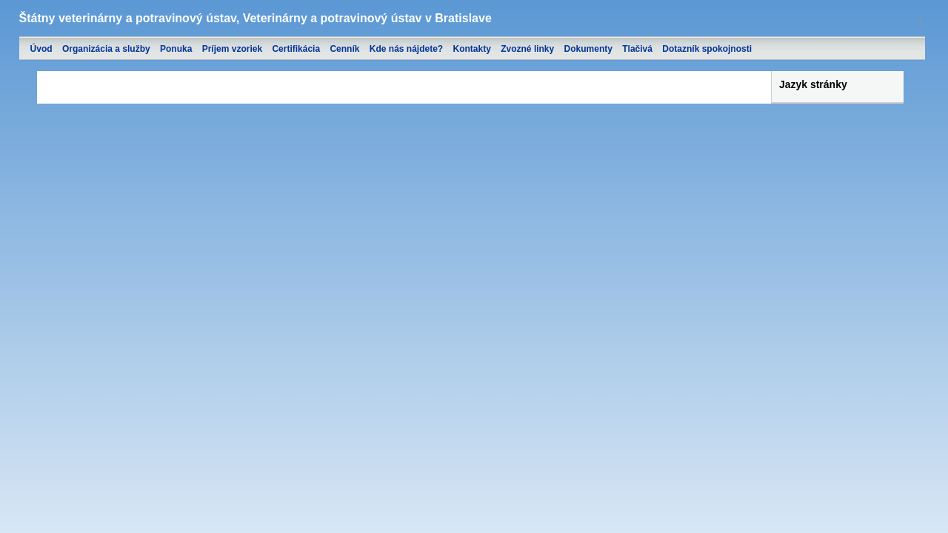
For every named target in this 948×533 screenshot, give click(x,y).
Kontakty (472, 49)
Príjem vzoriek (232, 49)
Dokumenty (588, 49)
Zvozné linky (527, 49)
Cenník (344, 49)
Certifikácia (296, 49)
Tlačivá (637, 49)
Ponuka (176, 49)
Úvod (41, 49)
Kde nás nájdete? (406, 49)
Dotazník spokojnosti (707, 49)
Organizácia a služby (106, 49)
